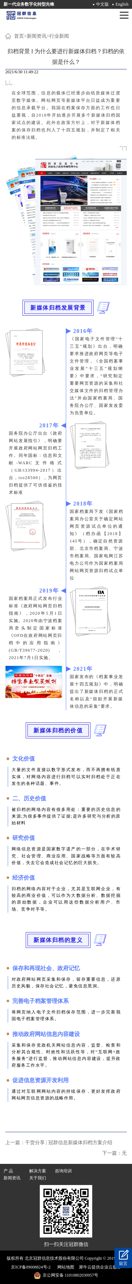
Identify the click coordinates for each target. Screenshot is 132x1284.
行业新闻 (59, 36)
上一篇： (58, 1142)
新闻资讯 (36, 36)
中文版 (102, 4)
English (121, 4)
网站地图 (64, 1267)
